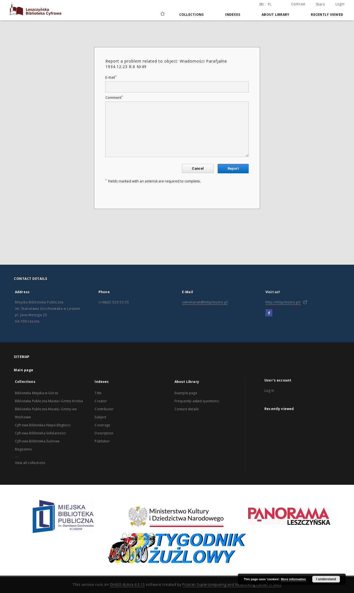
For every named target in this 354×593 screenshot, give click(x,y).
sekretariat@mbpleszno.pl (205, 302)
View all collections (30, 462)
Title (98, 393)
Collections (191, 14)
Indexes (232, 14)
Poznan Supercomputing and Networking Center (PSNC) (231, 584)
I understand (326, 579)
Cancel (198, 168)
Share (320, 4)
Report (233, 168)
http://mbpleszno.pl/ (283, 302)
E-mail (110, 77)
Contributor (104, 409)
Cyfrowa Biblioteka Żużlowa (37, 441)
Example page (186, 393)
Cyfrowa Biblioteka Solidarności (40, 433)
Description (104, 433)
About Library (275, 14)
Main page (23, 370)
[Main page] (162, 14)
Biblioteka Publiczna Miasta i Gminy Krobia (49, 401)
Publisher (102, 441)
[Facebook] (269, 313)
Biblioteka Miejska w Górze (36, 393)
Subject (100, 417)
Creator (101, 401)
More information (293, 579)
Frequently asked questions (197, 401)
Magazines (23, 449)
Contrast (298, 4)
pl (270, 4)
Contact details (187, 409)
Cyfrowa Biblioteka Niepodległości (43, 425)
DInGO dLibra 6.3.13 (127, 584)
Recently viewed (327, 14)
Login (339, 4)
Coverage (102, 425)
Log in (269, 390)
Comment (114, 97)
